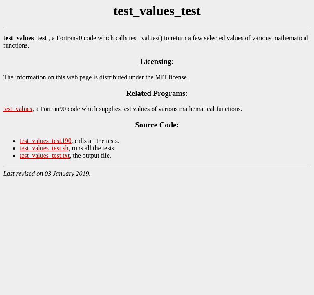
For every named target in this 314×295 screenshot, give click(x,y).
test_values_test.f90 (46, 140)
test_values (17, 108)
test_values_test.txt (45, 155)
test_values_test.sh (44, 148)
